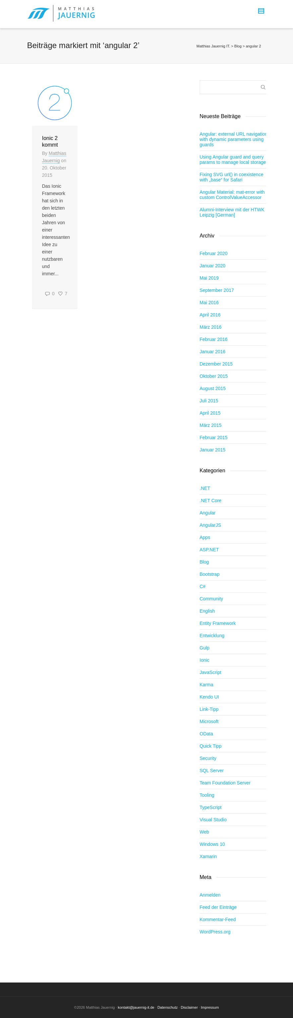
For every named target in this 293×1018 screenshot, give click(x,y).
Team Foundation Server (225, 782)
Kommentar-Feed (218, 919)
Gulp (205, 647)
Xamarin (208, 856)
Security (208, 758)
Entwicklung (212, 635)
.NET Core (211, 500)
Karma (206, 684)
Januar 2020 (213, 265)
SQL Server (212, 770)
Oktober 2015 (214, 376)
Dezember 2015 (216, 364)
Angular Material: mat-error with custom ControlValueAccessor (232, 194)
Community (211, 598)
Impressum (210, 1007)
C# (203, 586)
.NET (205, 488)
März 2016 (211, 327)
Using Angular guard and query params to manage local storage (233, 159)
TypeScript (211, 807)
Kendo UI (209, 697)
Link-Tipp (209, 709)
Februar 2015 (214, 437)
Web (204, 832)
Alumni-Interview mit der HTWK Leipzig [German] (232, 212)
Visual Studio (213, 819)
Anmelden (210, 895)
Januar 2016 (213, 351)
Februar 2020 (214, 253)
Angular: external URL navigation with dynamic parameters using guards (234, 139)
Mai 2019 (209, 278)
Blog (204, 562)
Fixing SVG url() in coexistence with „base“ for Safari (231, 177)
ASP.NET (209, 549)
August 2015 (213, 388)
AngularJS (210, 525)
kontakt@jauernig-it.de (136, 1007)
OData (206, 733)
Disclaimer (189, 1007)
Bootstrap (210, 574)
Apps (205, 537)
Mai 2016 (209, 302)
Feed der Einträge (218, 907)
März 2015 (211, 425)
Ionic (205, 660)
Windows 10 (212, 844)
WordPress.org (215, 931)
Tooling (207, 795)
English (207, 611)
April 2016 (210, 314)
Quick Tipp (211, 746)
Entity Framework (218, 623)
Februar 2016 (214, 339)
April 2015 (210, 413)
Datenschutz (167, 1007)
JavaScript (210, 672)
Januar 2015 (213, 449)
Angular (208, 512)
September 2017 (217, 290)
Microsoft (209, 721)
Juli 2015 (209, 400)
